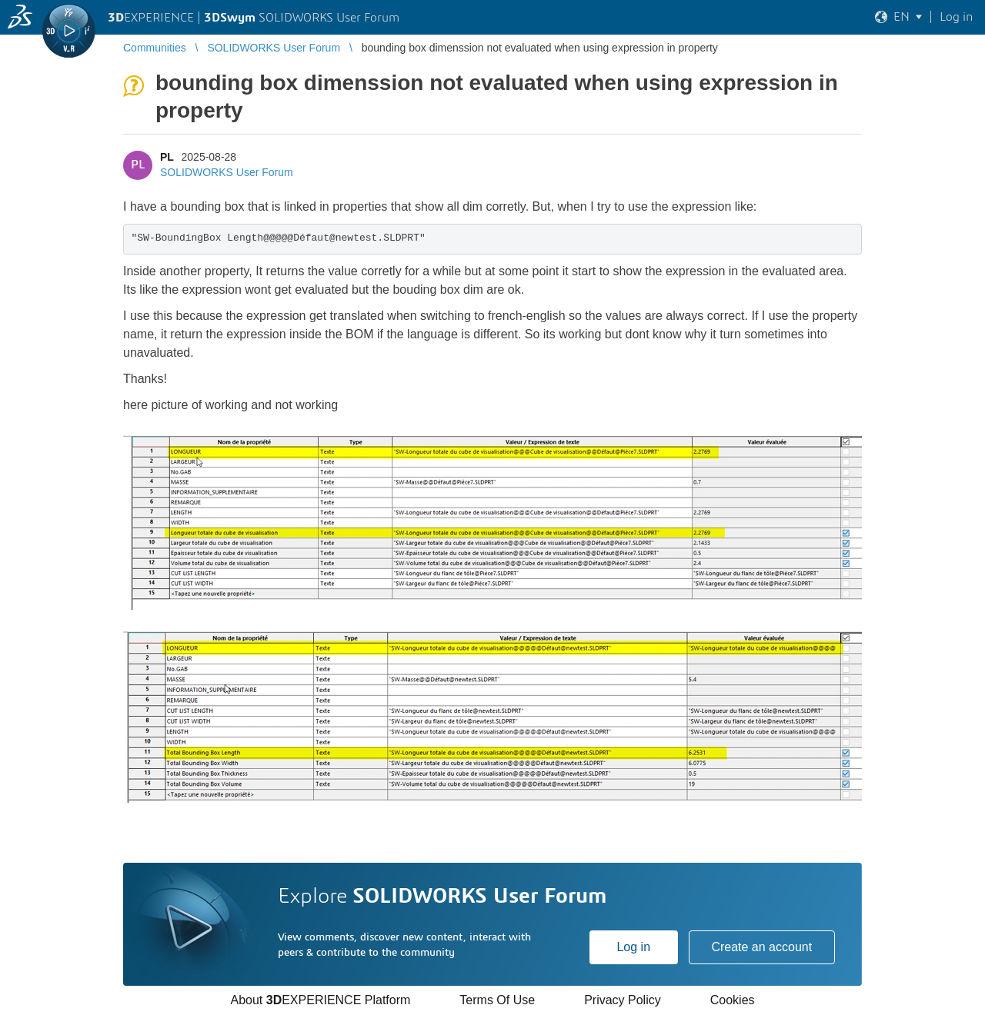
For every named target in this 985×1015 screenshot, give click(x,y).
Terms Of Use (497, 1000)
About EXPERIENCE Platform (320, 1000)
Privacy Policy (622, 1000)
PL (167, 157)
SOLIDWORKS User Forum (226, 172)
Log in (633, 946)
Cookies (732, 1000)
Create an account (761, 946)
